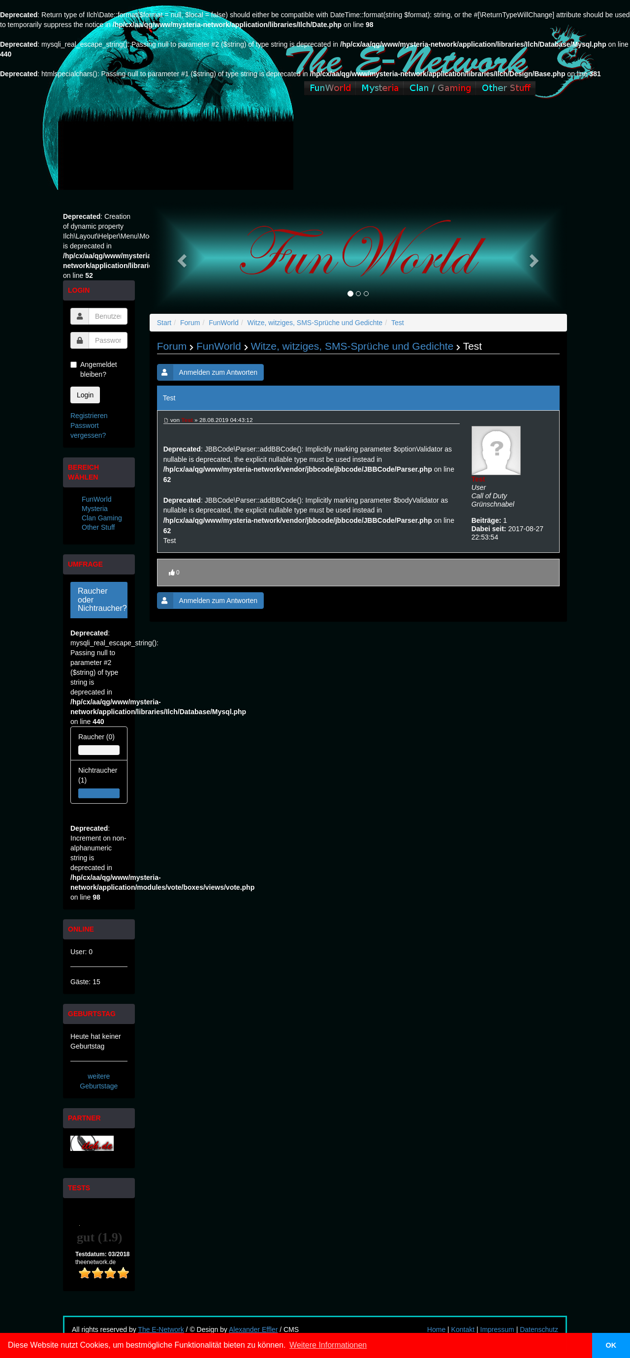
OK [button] (611, 1345)
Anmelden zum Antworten (207, 372)
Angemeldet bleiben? (93, 369)
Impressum (497, 1329)
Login (85, 395)
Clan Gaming (102, 518)
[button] (181, 258)
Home (436, 1329)
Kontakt (462, 1329)
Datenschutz (539, 1329)
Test (397, 323)
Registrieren (88, 416)
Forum (190, 323)
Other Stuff (98, 527)
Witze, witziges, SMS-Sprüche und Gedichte (314, 323)
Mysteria (95, 509)
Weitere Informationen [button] (328, 1345)
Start (164, 323)
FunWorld (96, 499)
